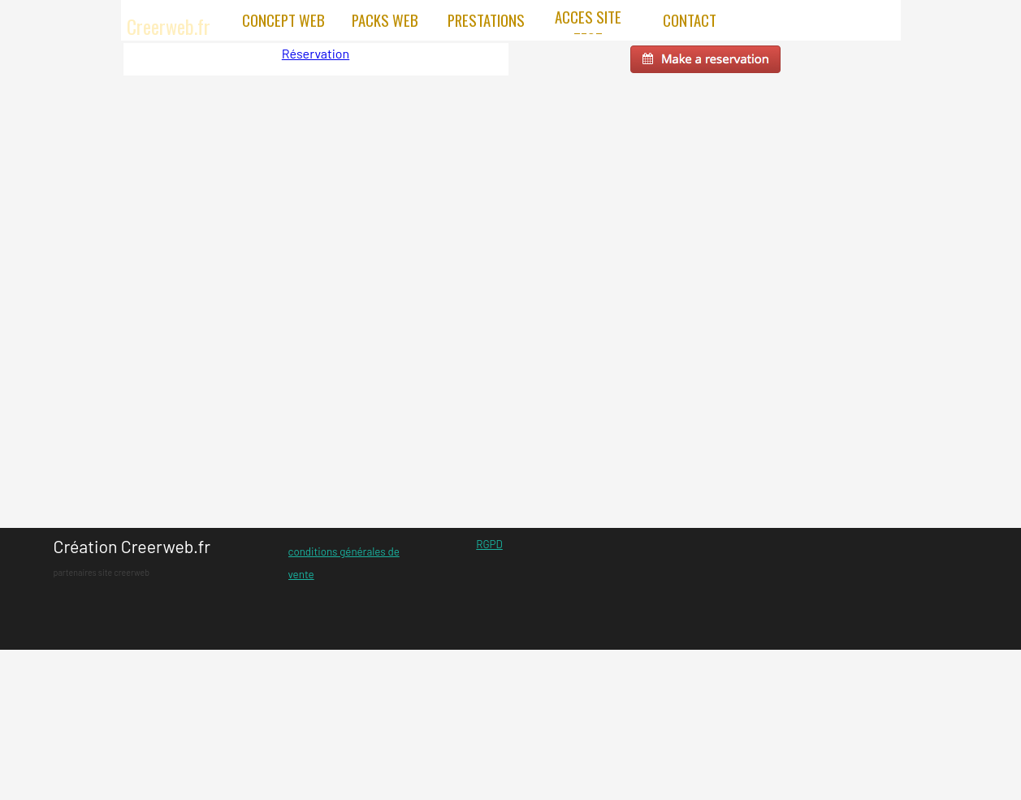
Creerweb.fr (168, 26)
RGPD (489, 544)
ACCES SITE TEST (588, 28)
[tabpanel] (145, 558)
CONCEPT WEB (283, 20)
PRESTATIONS (486, 20)
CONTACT (689, 20)
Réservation (315, 53)
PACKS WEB (385, 20)
